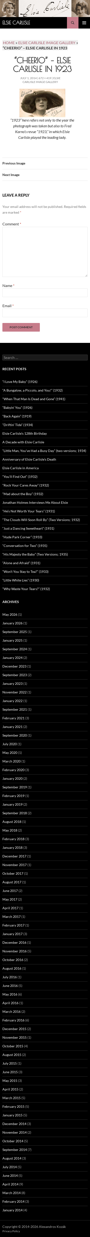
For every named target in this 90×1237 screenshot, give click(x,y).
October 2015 (12, 1046)
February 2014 (13, 1201)
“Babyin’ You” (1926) (17, 407)
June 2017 (10, 891)
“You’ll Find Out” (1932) (19, 477)
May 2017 (9, 899)
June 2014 (10, 1175)
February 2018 (13, 839)
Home (9, 42)
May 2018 (9, 830)
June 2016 (10, 986)
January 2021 (12, 727)
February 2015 (13, 1106)
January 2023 (12, 683)
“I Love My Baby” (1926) (19, 382)
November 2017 (14, 865)
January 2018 (12, 847)
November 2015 (14, 1037)
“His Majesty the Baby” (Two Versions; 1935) (35, 554)
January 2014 (12, 1210)
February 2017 (13, 925)
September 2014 (14, 1150)
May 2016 (9, 994)
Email (8, 305)
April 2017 (10, 908)
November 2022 (14, 692)
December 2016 (14, 942)
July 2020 (9, 744)
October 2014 (12, 1141)
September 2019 (14, 787)
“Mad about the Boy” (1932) (22, 494)
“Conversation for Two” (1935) (24, 546)
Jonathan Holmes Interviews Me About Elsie (35, 502)
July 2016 (9, 977)
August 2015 (11, 1055)
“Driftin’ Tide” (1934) (17, 425)
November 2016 (14, 951)
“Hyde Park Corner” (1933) (22, 537)
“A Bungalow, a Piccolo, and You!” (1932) (32, 390)
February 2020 (13, 770)
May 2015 (9, 1081)
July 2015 (9, 1063)
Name (8, 285)
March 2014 (11, 1193)
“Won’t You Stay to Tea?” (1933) (25, 571)
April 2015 (10, 1089)
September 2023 (14, 675)
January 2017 (12, 934)
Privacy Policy (11, 1231)
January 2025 (12, 640)
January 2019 (12, 804)
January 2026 (12, 623)
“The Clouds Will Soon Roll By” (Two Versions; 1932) (41, 520)
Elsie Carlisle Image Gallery (41, 80)
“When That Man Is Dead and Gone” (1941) (33, 399)
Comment (11, 224)
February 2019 (13, 796)
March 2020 (11, 761)
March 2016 (11, 1011)
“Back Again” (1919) (16, 416)
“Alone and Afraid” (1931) (21, 563)
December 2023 (14, 666)
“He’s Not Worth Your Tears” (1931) (28, 511)
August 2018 (11, 822)
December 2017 (14, 856)
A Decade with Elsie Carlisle (23, 442)
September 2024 (14, 649)
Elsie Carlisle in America (20, 468)
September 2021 (14, 709)
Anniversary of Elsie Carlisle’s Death (29, 459)
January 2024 (12, 658)
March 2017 (11, 917)
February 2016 (13, 1020)
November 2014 (14, 1132)
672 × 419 (45, 78)
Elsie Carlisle (16, 22)
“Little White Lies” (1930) (20, 580)
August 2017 (11, 882)
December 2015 (14, 1029)
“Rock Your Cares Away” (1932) (25, 485)
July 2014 (9, 1167)
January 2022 (12, 701)
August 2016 (11, 968)
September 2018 (14, 813)
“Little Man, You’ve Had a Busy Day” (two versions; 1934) (44, 451)
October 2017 (12, 873)
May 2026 (9, 614)
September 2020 (14, 735)
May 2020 (9, 752)
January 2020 (12, 778)
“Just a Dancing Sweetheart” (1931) (28, 528)
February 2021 (13, 718)
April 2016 (10, 1003)
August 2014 (11, 1158)
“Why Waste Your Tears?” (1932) (26, 589)
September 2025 (14, 632)
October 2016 (12, 960)
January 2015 (12, 1115)
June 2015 (10, 1072)
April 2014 (10, 1184)
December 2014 (14, 1124)
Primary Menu (84, 23)
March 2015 (11, 1098)
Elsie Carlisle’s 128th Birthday (24, 433)
